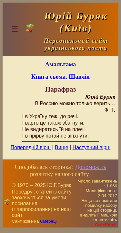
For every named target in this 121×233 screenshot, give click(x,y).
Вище (61, 147)
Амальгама (60, 64)
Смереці (48, 221)
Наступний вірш (92, 147)
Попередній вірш (31, 147)
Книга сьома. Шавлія (60, 76)
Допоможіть (90, 166)
